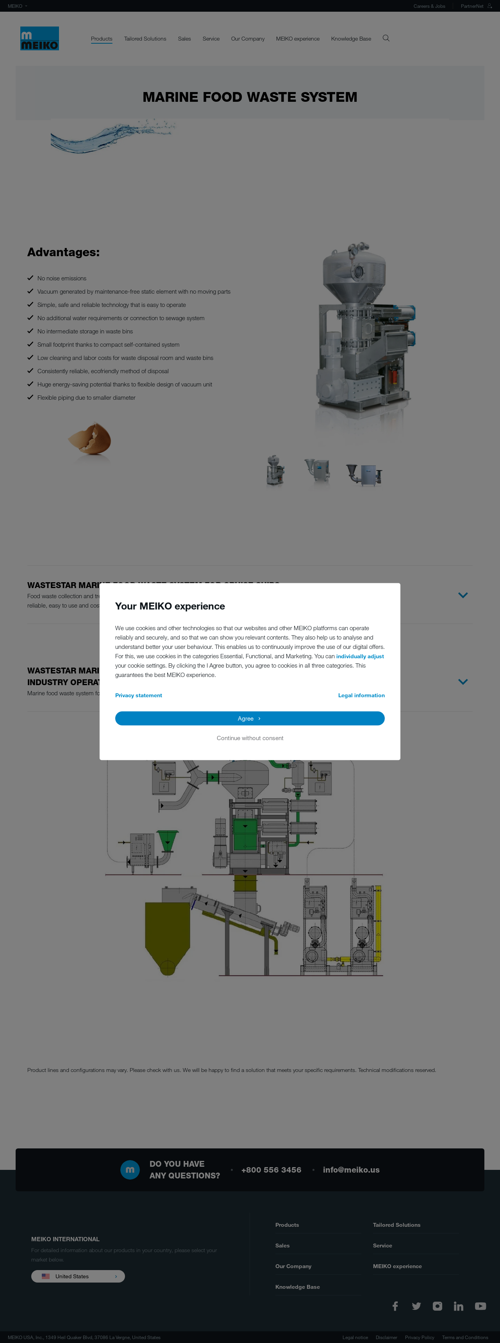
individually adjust (360, 656)
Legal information (361, 695)
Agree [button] (246, 718)
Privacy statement (138, 695)
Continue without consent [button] (250, 737)
